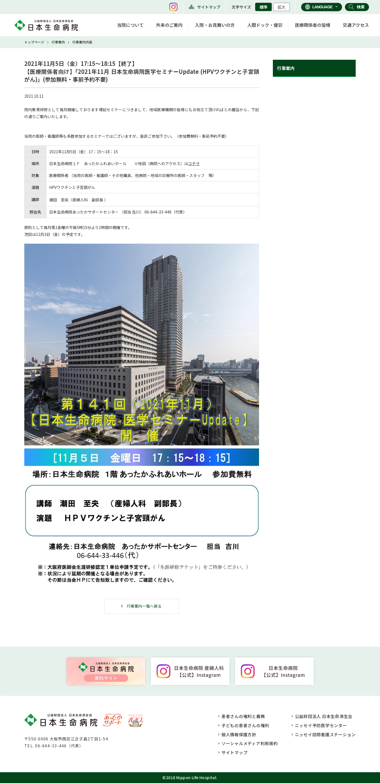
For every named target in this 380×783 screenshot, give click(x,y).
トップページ (34, 42)
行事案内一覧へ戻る (144, 606)
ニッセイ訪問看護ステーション (325, 734)
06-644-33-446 (157, 212)
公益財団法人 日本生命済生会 (324, 716)
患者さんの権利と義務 (243, 716)
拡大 (281, 7)
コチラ (194, 163)
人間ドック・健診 (265, 25)
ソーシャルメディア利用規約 (249, 743)
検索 (361, 7)
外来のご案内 (169, 25)
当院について (130, 25)
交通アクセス (356, 25)
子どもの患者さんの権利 (245, 725)
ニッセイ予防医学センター (321, 725)
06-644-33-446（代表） (59, 745)
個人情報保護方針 (238, 734)
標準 (263, 7)
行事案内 (58, 42)
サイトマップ (208, 7)
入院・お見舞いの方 (215, 25)
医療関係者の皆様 (312, 25)
